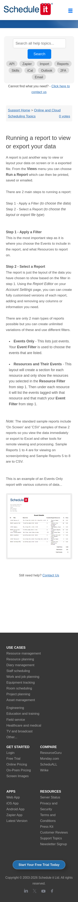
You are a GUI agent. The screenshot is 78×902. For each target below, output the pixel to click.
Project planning (18, 694)
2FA (63, 70)
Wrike (44, 770)
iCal (30, 70)
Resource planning (20, 659)
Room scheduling (19, 688)
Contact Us (50, 575)
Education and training (22, 714)
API (12, 64)
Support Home (19, 110)
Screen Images (17, 776)
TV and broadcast (19, 731)
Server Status (50, 797)
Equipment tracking (20, 682)
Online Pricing (16, 764)
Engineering (15, 708)
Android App (15, 809)
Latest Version (16, 821)
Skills (15, 70)
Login (10, 753)
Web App (13, 797)
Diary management (20, 665)
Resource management (23, 653)
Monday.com (49, 758)
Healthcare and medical (23, 725)
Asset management (20, 700)
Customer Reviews (54, 832)
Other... (11, 737)
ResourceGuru (51, 753)
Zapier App (14, 815)
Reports (63, 64)
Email (39, 77)
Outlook (46, 70)
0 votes (64, 116)
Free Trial (13, 758)
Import (44, 64)
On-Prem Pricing (18, 770)
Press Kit (46, 827)
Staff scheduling (18, 671)
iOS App (12, 803)
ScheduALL (48, 764)
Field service (15, 720)
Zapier (27, 64)
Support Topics (51, 838)
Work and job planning (22, 677)
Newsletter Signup (53, 844)
